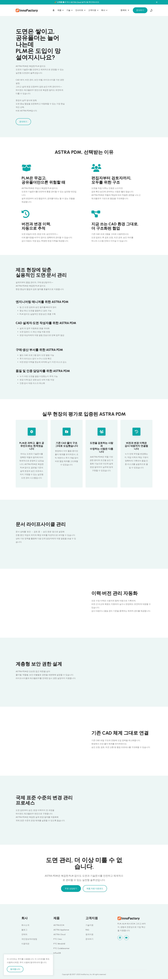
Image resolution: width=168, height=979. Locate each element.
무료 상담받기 (71, 888)
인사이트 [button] (79, 10)
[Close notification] (156, 2)
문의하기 (140, 10)
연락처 (24, 934)
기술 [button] (68, 10)
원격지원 (89, 934)
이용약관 (25, 944)
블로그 (24, 930)
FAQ (87, 930)
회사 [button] (103, 10)
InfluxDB (57, 953)
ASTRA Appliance (61, 930)
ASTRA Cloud (76, 2)
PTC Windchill (59, 944)
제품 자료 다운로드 (95, 888)
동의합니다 (15, 969)
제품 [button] (59, 10)
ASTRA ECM (58, 925)
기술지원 (89, 925)
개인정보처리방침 (29, 939)
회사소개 (25, 925)
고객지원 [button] (92, 10)
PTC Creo (57, 939)
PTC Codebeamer (61, 948)
